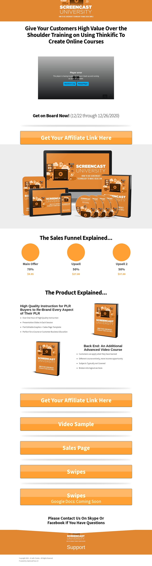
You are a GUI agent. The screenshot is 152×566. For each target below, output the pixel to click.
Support (76, 547)
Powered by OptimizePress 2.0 (28, 561)
